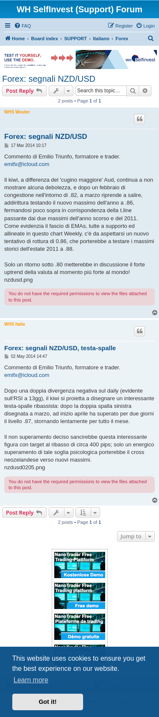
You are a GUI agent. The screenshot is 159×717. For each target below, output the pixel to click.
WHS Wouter (17, 112)
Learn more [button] (31, 680)
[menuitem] (22, 26)
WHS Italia (14, 324)
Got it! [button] (47, 701)
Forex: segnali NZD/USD (48, 78)
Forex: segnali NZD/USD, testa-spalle (60, 348)
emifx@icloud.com (26, 164)
